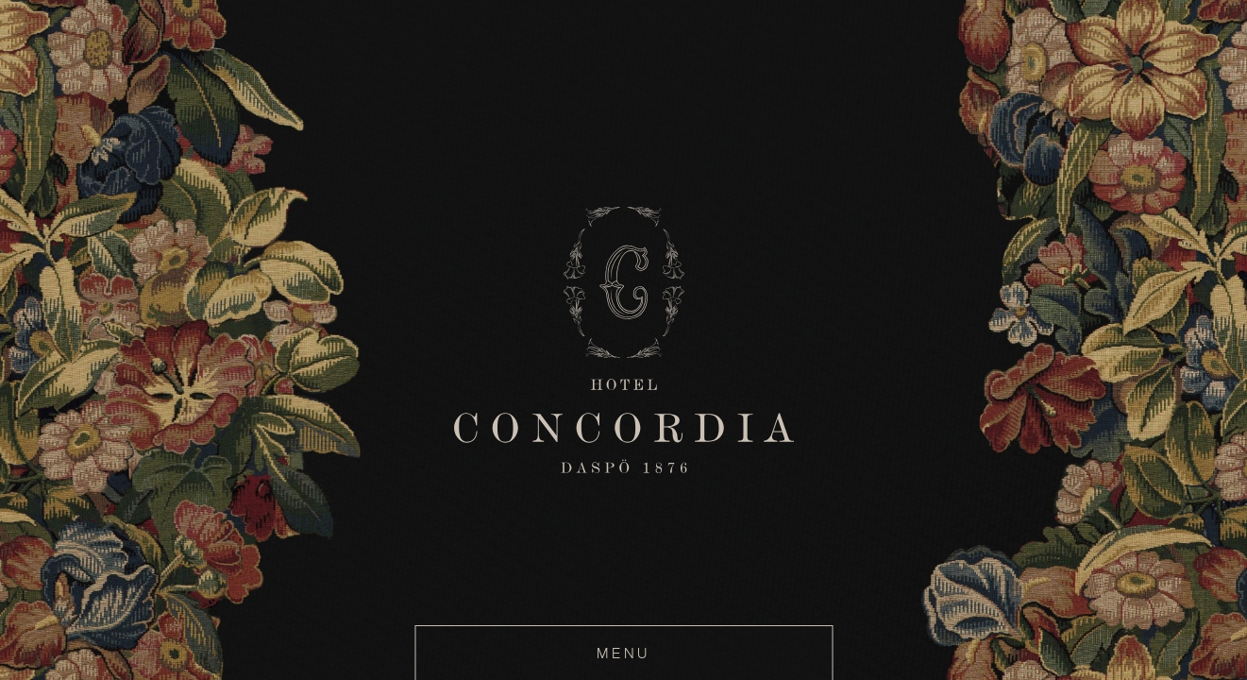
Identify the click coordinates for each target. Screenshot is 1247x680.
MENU (623, 653)
